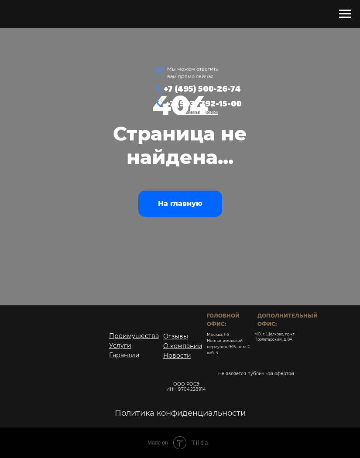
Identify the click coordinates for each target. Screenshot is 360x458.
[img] (236, 73)
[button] (199, 112)
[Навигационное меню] (345, 14)
